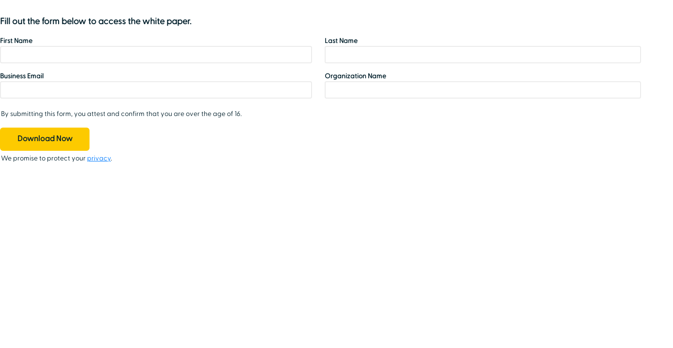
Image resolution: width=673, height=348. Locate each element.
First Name (16, 40)
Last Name (341, 40)
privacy (99, 158)
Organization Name (355, 76)
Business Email (22, 76)
